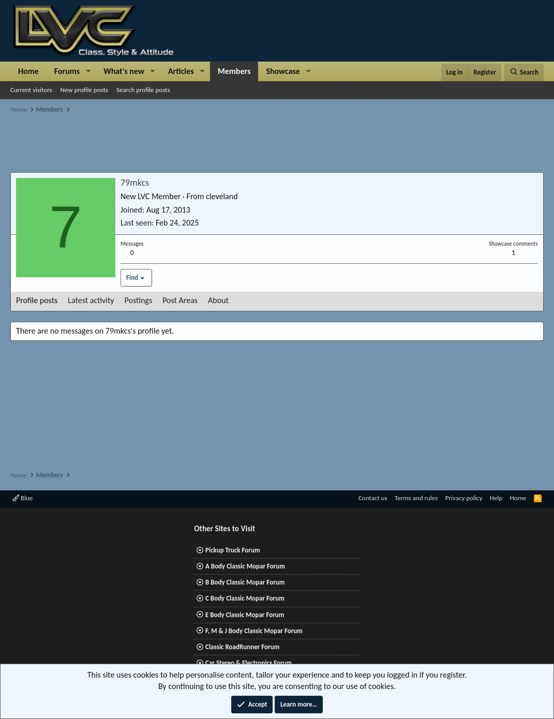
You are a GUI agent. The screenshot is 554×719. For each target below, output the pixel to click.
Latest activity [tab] (91, 300)
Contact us (372, 498)
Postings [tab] (139, 300)
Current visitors (31, 90)
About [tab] (218, 300)
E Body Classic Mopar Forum (244, 615)
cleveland (222, 196)
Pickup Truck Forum (232, 550)
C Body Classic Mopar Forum (245, 598)
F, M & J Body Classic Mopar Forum (254, 631)
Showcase (283, 71)
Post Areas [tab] (180, 300)
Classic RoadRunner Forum (242, 647)
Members (234, 71)
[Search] (524, 72)
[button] (88, 71)
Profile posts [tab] (36, 300)
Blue (22, 498)
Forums (67, 71)
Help (496, 498)
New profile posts (84, 90)
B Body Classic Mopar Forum (245, 582)
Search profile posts (143, 90)
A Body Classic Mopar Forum (245, 566)
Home (28, 71)
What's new (123, 71)
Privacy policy (464, 498)
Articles (181, 71)
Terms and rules (416, 498)
